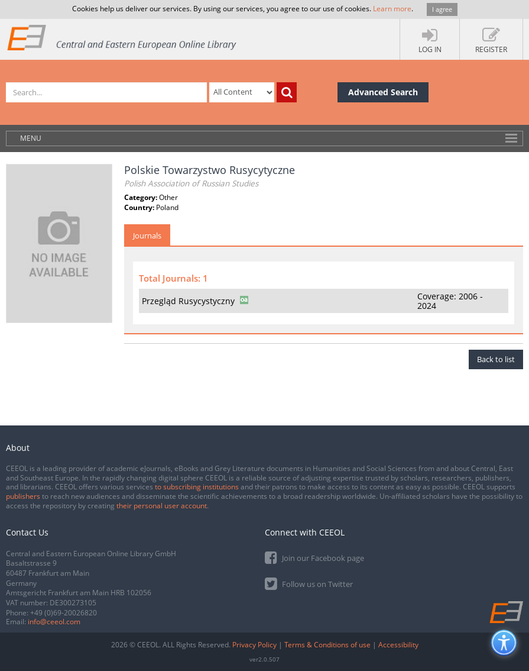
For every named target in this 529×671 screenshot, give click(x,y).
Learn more (392, 9)
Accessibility (398, 645)
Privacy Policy (254, 645)
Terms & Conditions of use (327, 645)
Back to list (496, 359)
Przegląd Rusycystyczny (188, 301)
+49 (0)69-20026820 (63, 613)
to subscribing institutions (197, 487)
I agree (442, 9)
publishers (23, 496)
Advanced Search (383, 92)
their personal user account (161, 506)
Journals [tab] (147, 235)
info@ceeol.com (54, 622)
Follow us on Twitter (309, 583)
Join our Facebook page (314, 557)
